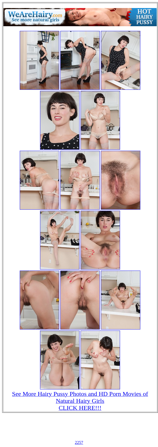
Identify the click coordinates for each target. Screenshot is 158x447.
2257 (79, 442)
